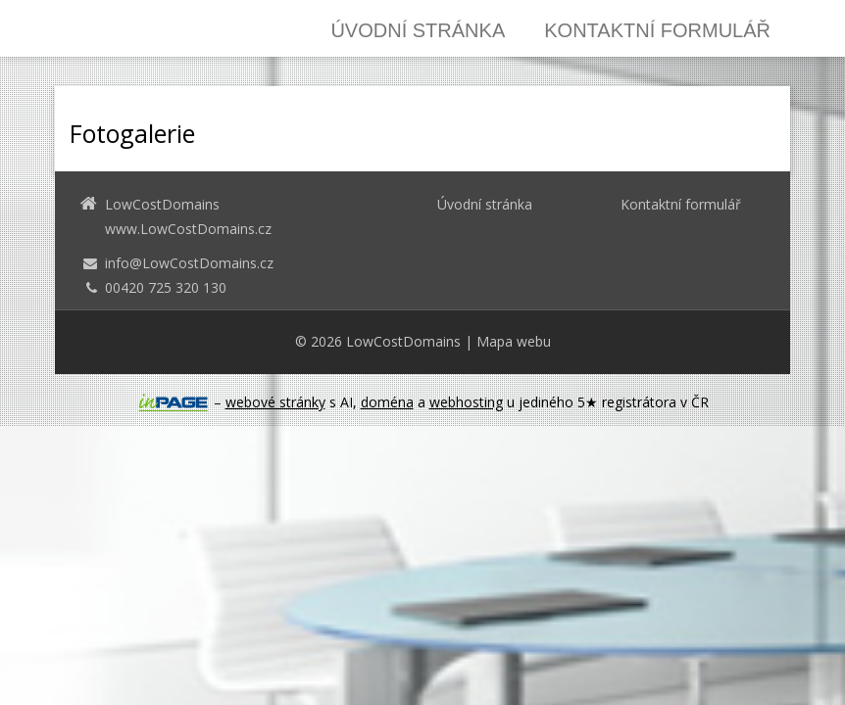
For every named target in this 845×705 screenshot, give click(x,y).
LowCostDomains (403, 341)
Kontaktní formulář (657, 30)
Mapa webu (513, 341)
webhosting (466, 402)
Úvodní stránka (417, 30)
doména (387, 402)
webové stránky (275, 402)
